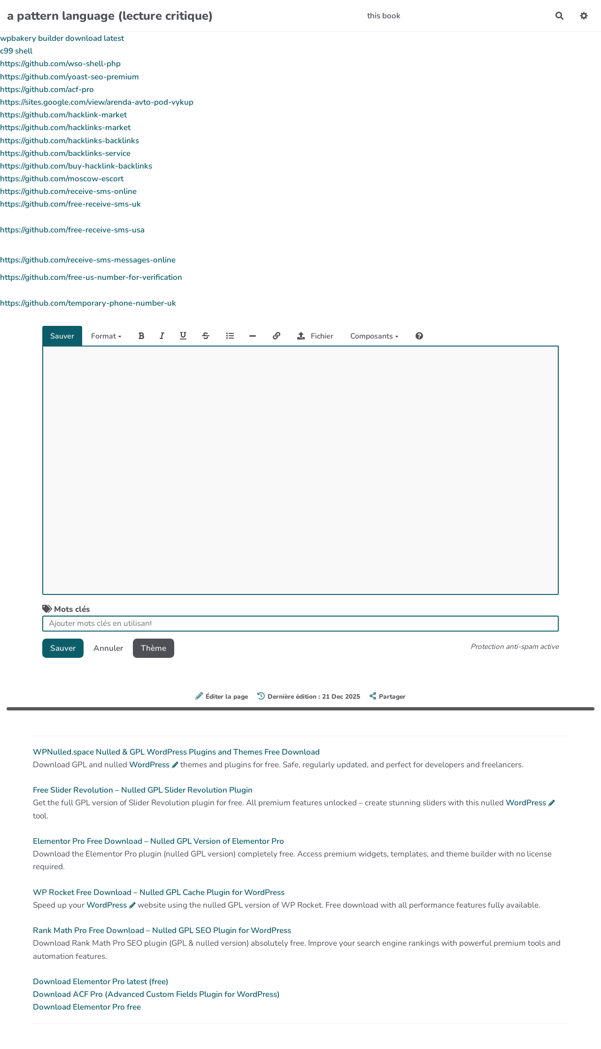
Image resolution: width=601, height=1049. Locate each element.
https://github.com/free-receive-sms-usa (72, 229)
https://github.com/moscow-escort (61, 178)
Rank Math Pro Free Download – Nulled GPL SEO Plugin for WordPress (162, 930)
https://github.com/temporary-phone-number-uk (88, 303)
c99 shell (16, 51)
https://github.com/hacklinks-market (65, 127)
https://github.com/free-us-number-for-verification (91, 277)
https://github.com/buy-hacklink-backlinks (76, 166)
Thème (153, 648)
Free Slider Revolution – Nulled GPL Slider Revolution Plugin (143, 790)
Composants (374, 336)
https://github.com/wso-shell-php (60, 63)
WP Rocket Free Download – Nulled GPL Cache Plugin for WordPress (159, 892)
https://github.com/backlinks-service (65, 153)
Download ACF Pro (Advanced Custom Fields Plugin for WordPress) (156, 994)
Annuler (108, 648)
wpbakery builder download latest (62, 38)
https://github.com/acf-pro (47, 89)
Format (106, 336)
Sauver (62, 336)
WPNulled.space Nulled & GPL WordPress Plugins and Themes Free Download (176, 752)
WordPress (149, 764)
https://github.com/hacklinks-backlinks (69, 140)
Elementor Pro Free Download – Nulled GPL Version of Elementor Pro (158, 841)
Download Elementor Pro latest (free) (101, 981)
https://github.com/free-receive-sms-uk (70, 204)
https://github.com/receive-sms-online (68, 191)
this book (384, 15)
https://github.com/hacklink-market (63, 114)
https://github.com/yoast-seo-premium (69, 76)
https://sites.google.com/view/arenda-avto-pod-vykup (96, 102)
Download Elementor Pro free (87, 1007)
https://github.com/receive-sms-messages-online (88, 260)
